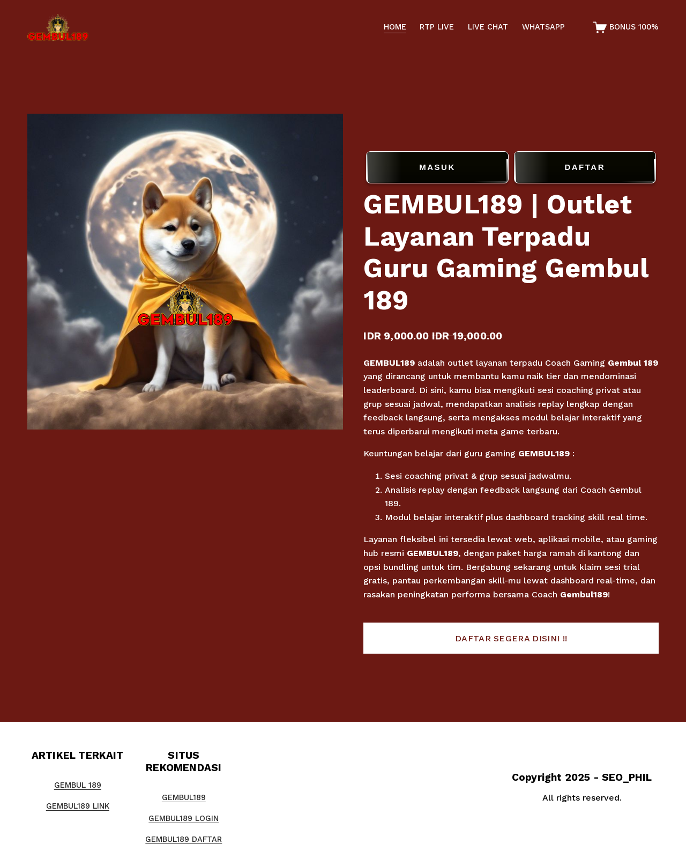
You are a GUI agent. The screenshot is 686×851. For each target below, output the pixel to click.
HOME (395, 27)
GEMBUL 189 (77, 785)
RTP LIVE (437, 27)
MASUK (437, 167)
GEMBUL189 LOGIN (183, 818)
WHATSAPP (543, 27)
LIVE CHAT (488, 27)
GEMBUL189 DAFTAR (183, 839)
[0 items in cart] (626, 27)
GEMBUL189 (389, 363)
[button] (510, 638)
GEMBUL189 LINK (77, 806)
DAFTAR (585, 167)
